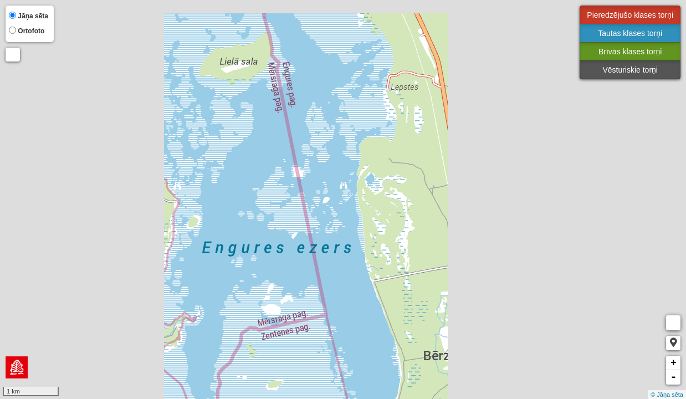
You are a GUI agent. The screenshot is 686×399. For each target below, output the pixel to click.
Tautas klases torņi (630, 33)
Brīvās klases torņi (630, 51)
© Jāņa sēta (667, 394)
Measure (673, 322)
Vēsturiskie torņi (630, 69)
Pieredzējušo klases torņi (630, 15)
